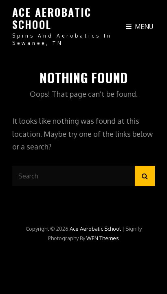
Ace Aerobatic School (51, 18)
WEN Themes (102, 238)
